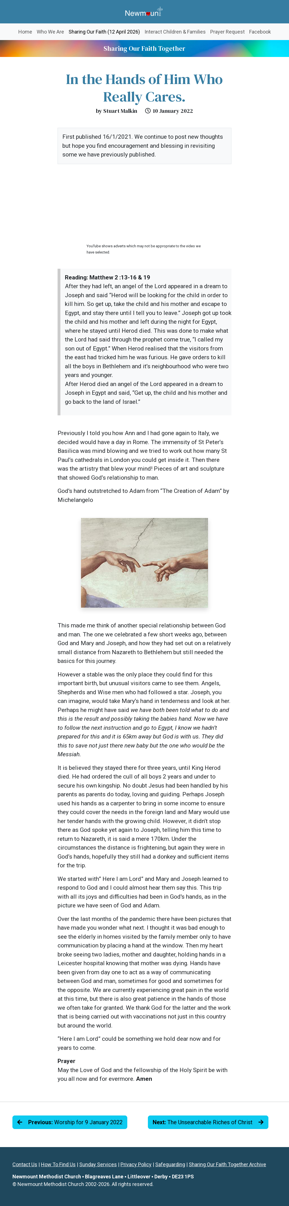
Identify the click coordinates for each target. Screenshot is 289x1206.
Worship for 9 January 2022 (69, 1122)
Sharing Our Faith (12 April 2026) (105, 31)
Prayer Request (227, 32)
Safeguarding (170, 1164)
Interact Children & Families (175, 32)
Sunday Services (98, 1164)
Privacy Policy (136, 1164)
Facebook (260, 32)
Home (25, 32)
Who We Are (50, 32)
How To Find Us (58, 1164)
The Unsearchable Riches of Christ (208, 1122)
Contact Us (24, 1164)
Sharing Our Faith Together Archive (227, 1164)
